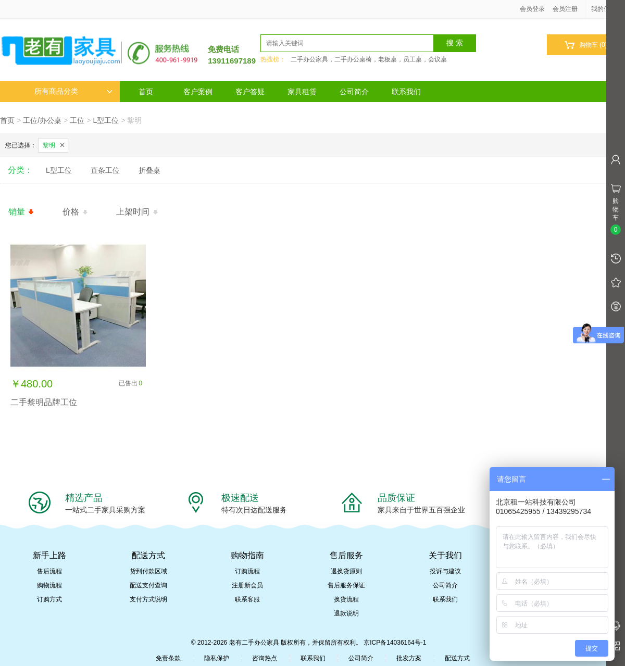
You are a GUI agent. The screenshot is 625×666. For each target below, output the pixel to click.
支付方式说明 (148, 599)
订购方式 (49, 599)
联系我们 (406, 91)
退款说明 (346, 613)
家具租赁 (302, 91)
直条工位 (105, 170)
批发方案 (408, 658)
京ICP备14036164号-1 (395, 642)
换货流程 (346, 599)
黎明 (49, 145)
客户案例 (198, 91)
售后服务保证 (346, 585)
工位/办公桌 (42, 120)
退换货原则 (346, 571)
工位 (77, 120)
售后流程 (49, 571)
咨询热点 (264, 658)
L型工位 (106, 120)
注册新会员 (247, 585)
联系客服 (247, 599)
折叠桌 (149, 170)
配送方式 (457, 658)
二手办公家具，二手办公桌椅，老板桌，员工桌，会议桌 (369, 59)
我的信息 (607, 8)
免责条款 (168, 658)
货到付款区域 (148, 571)
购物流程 (49, 585)
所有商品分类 (73, 91)
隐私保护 (216, 658)
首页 (146, 91)
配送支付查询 (148, 585)
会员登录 (532, 8)
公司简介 (354, 91)
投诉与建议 (445, 571)
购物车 (586, 45)
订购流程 (247, 571)
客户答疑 (250, 91)
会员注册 (565, 8)
